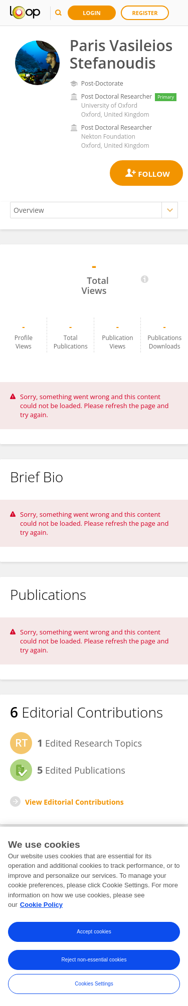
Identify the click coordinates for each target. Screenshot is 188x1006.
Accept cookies (94, 931)
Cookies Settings (94, 983)
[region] (94, 916)
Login (92, 13)
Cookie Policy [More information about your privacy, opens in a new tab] (41, 904)
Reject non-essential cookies (93, 959)
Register (145, 13)
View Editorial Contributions (74, 802)
